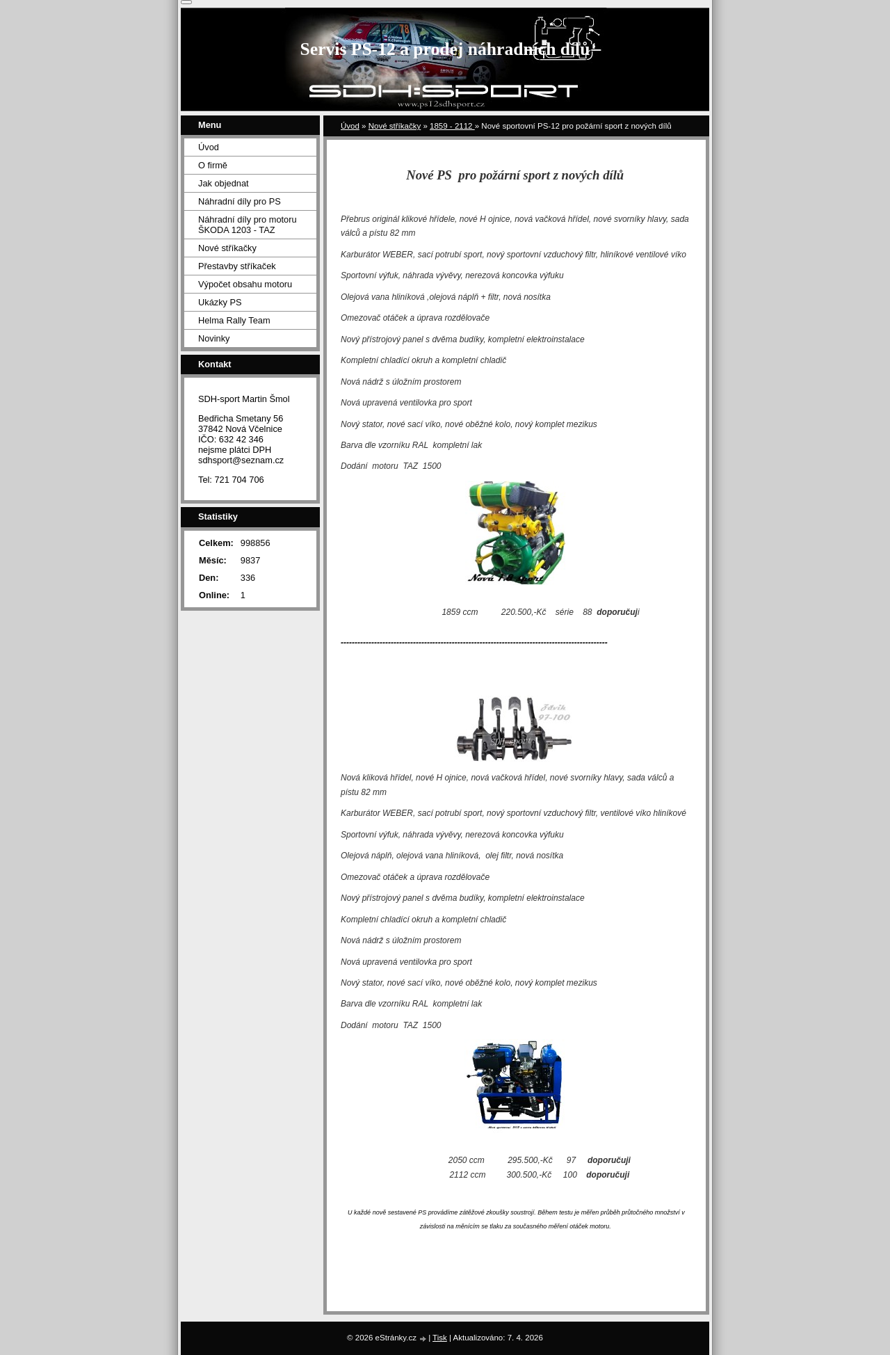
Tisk (439, 1337)
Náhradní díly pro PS (239, 201)
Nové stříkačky (395, 126)
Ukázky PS (220, 302)
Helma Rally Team (234, 320)
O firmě (212, 165)
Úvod (350, 126)
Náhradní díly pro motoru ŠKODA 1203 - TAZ (247, 224)
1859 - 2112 (452, 126)
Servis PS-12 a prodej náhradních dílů (445, 49)
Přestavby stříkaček (237, 266)
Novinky (214, 338)
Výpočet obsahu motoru (245, 284)
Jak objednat (223, 183)
